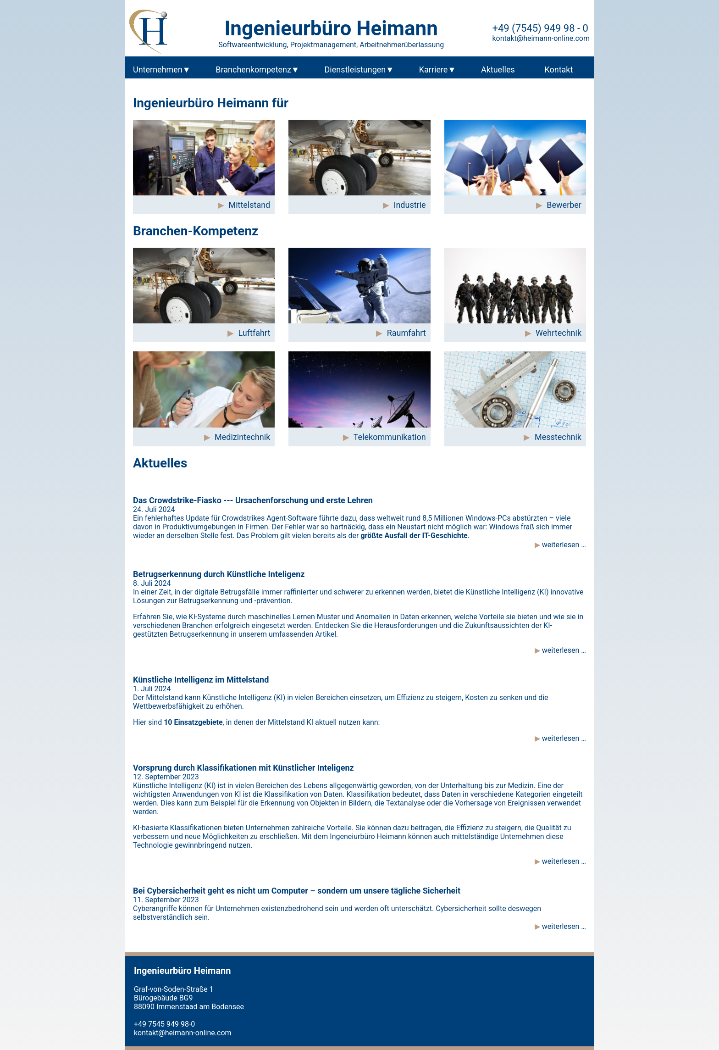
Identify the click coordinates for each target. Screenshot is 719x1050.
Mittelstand (249, 205)
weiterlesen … (563, 544)
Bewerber (564, 205)
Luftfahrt (254, 333)
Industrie (410, 205)
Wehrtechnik (558, 333)
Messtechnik (558, 437)
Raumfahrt (406, 333)
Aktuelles (498, 69)
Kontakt (558, 69)
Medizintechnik (242, 437)
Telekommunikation (390, 437)
